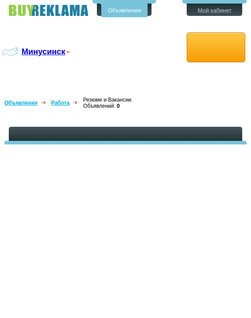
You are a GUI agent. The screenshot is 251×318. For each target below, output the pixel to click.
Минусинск (43, 51)
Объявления (124, 10)
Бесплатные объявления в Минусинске (48, 10)
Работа (60, 103)
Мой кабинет (215, 10)
